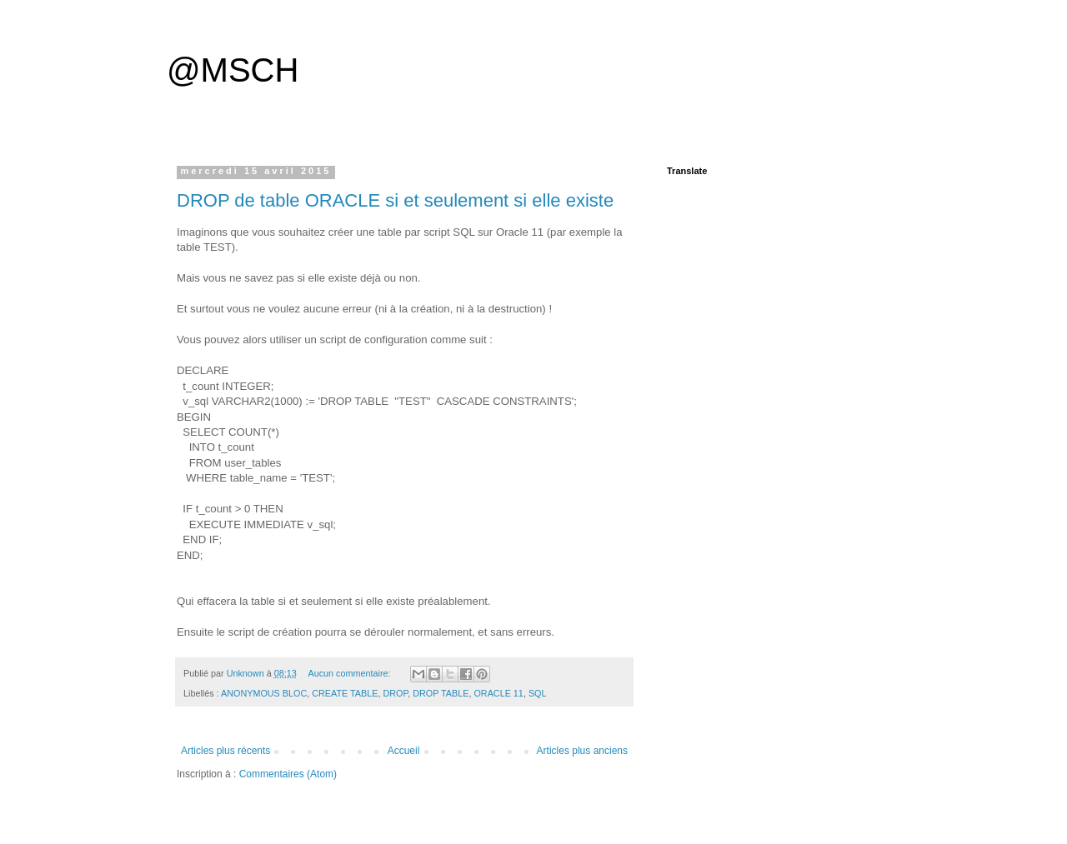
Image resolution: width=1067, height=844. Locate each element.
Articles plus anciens (582, 751)
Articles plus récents (225, 751)
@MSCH (232, 70)
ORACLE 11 (498, 693)
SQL (537, 693)
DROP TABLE (440, 693)
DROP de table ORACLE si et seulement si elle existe (395, 200)
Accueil (404, 751)
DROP (395, 693)
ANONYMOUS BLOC (264, 693)
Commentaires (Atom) (288, 774)
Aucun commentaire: (350, 673)
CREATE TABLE (345, 693)
